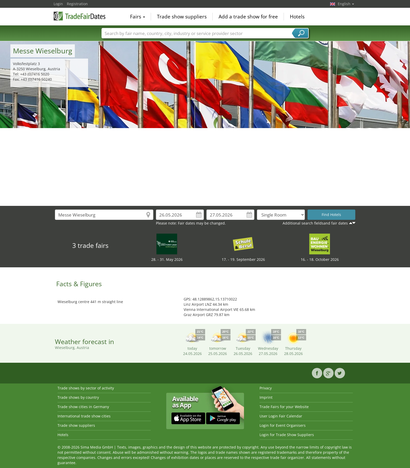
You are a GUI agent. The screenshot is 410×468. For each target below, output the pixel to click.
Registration (77, 3)
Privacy (266, 388)
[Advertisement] (205, 167)
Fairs (137, 16)
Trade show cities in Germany (83, 406)
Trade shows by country (78, 397)
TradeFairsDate (79, 16)
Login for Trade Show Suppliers (287, 434)
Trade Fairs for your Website (284, 406)
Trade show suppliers (182, 16)
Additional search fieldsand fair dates (315, 223)
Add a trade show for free (248, 16)
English (346, 3)
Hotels (297, 16)
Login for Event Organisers (283, 425)
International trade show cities (84, 416)
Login (58, 3)
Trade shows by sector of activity (85, 388)
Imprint (266, 397)
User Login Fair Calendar (281, 416)
